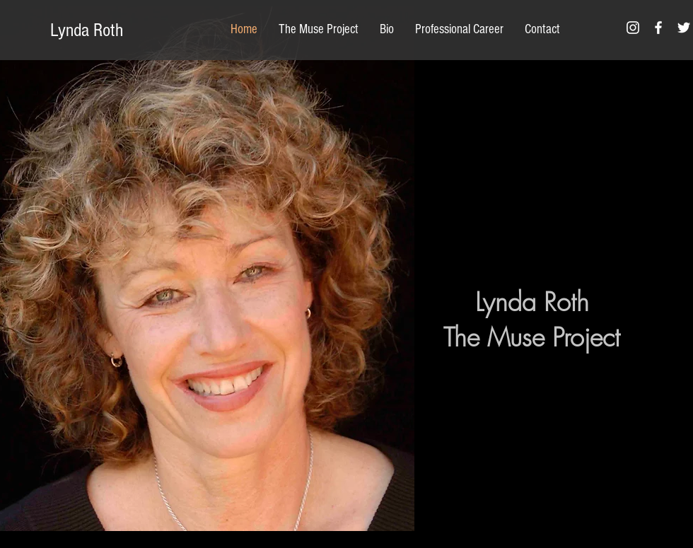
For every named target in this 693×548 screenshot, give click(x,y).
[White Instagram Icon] (632, 27)
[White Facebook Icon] (658, 27)
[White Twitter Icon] (683, 27)
